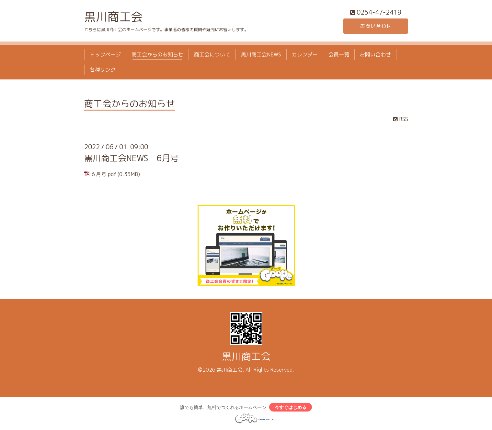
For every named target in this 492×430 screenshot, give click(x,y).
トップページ (105, 54)
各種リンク (103, 69)
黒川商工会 (113, 16)
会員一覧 (338, 54)
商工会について (212, 54)
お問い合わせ (375, 26)
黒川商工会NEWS (261, 54)
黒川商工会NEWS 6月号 (131, 158)
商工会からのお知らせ (157, 54)
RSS (400, 119)
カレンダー (305, 54)
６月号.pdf (103, 174)
